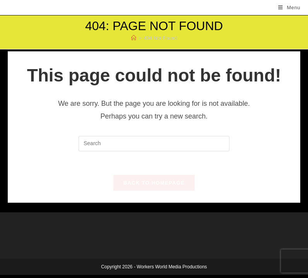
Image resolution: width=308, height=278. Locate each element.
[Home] (133, 38)
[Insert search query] (154, 143)
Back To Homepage (154, 183)
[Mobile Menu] (289, 7)
